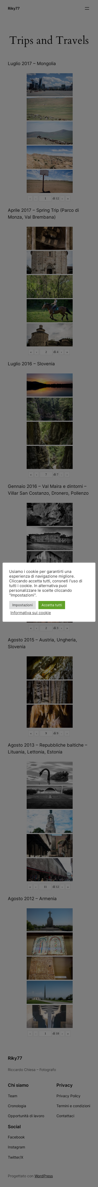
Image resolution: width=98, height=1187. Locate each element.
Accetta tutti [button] (52, 605)
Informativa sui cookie (30, 612)
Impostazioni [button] (22, 605)
